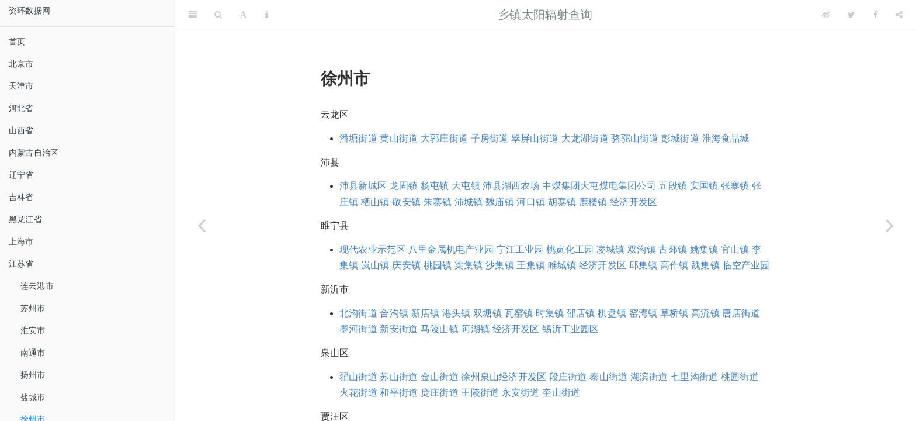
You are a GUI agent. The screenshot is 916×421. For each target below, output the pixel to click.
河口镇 (530, 202)
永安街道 (521, 393)
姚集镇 (704, 249)
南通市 (33, 352)
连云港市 (37, 286)
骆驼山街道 (634, 138)
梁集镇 (468, 265)
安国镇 (704, 186)
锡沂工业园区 (570, 329)
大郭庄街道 (444, 138)
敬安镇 (406, 202)
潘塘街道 (358, 138)
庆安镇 (406, 265)
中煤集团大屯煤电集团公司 (598, 186)
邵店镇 (581, 313)
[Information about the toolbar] (266, 14)
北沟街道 (358, 313)
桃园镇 (438, 265)
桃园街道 (740, 377)
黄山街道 (399, 138)
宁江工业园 (520, 249)
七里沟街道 (694, 377)
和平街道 (399, 393)
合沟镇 (394, 313)
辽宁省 (21, 175)
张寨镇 (735, 186)
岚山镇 (375, 265)
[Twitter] (851, 14)
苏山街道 (399, 377)
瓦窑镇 (519, 313)
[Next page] (889, 225)
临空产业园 (745, 265)
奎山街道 (561, 393)
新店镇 (425, 313)
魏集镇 (705, 265)
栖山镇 (375, 202)
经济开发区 (633, 202)
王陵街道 (480, 393)
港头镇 (456, 313)
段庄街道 (568, 377)
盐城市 (33, 397)
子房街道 (490, 138)
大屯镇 (466, 186)
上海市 (21, 241)
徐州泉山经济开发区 (503, 377)
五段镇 (672, 186)
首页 (17, 41)
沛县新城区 (363, 186)
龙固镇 (404, 186)
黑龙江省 (25, 219)
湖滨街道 (649, 377)
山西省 (21, 130)
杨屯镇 (435, 186)
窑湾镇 (643, 313)
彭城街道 (680, 138)
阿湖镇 (475, 329)
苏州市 (33, 308)
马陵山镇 (440, 329)
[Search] (218, 14)
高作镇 (674, 265)
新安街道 (399, 329)
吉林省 (21, 197)
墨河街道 (358, 329)
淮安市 (33, 330)
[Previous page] (201, 225)
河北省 (21, 108)
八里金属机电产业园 (451, 249)
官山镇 (735, 249)
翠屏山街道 (534, 138)
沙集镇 (499, 265)
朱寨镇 (438, 202)
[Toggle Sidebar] (193, 14)
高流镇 (705, 313)
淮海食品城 (726, 138)
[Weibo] (826, 14)
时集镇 (550, 313)
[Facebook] (876, 14)
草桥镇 (674, 313)
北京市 (21, 63)
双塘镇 (487, 313)
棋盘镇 (612, 313)
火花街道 (358, 393)
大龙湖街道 (585, 138)
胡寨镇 (562, 202)
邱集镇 (643, 265)
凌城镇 (610, 249)
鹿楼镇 (593, 202)
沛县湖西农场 (511, 186)
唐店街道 (741, 313)
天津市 (21, 86)
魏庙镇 (499, 202)
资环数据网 (29, 10)
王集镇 (530, 265)
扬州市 (33, 374)
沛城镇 (468, 202)
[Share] (899, 14)
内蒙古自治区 (33, 152)
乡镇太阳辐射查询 (545, 14)
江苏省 (21, 263)
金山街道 (440, 377)
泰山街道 (608, 377)
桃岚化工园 (570, 249)
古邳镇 (672, 249)
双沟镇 (641, 249)
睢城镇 (562, 265)
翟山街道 (358, 377)
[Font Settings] (243, 14)
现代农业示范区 (372, 249)
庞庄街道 (440, 393)
